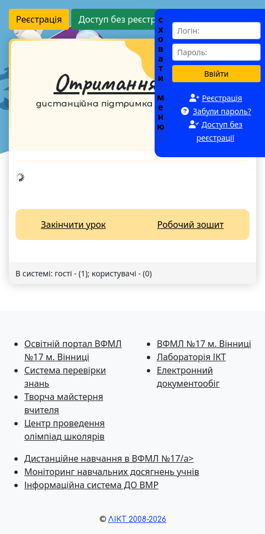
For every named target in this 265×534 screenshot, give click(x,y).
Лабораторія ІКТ (191, 357)
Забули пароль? (222, 111)
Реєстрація (39, 19)
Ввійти (216, 73)
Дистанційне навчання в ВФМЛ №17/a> (109, 458)
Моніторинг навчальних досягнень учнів (111, 472)
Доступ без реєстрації (124, 19)
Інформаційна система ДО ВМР (91, 485)
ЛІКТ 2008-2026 (137, 519)
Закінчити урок (73, 224)
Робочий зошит (190, 224)
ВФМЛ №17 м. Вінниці (204, 344)
